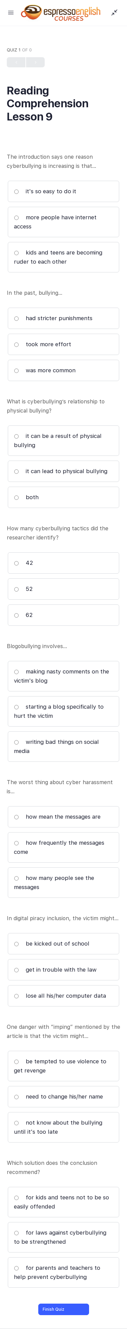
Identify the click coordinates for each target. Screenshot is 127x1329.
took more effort (42, 344)
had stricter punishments (53, 318)
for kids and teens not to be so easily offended (61, 1202)
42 (23, 562)
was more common (45, 370)
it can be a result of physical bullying (58, 440)
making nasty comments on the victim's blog (61, 676)
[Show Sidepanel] (113, 13)
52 (23, 588)
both (26, 497)
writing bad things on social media (56, 746)
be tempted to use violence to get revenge (60, 1066)
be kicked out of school (51, 943)
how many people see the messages (54, 882)
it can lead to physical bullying (60, 471)
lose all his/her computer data (60, 995)
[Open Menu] (11, 12)
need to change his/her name (58, 1096)
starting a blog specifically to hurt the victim (59, 711)
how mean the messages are (57, 816)
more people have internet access (55, 222)
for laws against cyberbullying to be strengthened (60, 1237)
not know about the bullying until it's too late (58, 1127)
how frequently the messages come (59, 847)
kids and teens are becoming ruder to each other (58, 257)
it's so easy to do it (45, 191)
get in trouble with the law (55, 969)
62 (23, 615)
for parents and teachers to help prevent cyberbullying (57, 1272)
